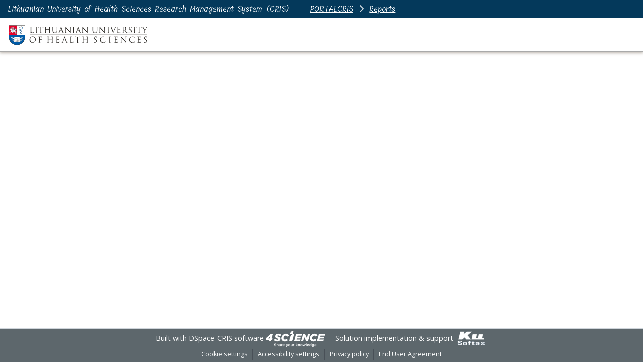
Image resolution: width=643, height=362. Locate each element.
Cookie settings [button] (224, 354)
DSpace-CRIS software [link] (226, 338)
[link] (295, 338)
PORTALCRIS (331, 9)
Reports (382, 9)
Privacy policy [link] (349, 354)
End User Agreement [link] (410, 354)
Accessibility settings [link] (288, 354)
